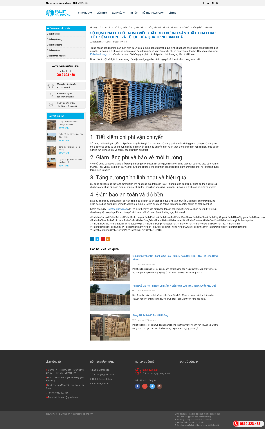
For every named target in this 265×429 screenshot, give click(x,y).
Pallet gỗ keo (53, 34)
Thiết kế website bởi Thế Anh (80, 414)
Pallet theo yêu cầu (56, 56)
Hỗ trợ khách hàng (153, 13)
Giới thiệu (102, 13)
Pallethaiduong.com (100, 54)
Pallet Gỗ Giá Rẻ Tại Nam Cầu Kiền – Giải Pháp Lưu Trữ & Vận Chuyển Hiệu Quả (174, 285)
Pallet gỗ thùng (54, 39)
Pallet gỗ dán (53, 50)
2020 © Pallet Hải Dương (56, 414)
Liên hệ (172, 13)
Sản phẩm (117, 13)
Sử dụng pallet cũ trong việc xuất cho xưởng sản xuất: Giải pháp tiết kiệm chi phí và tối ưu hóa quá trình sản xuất (163, 27)
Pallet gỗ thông (54, 45)
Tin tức (133, 13)
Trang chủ (85, 13)
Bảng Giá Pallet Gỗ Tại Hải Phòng (150, 315)
